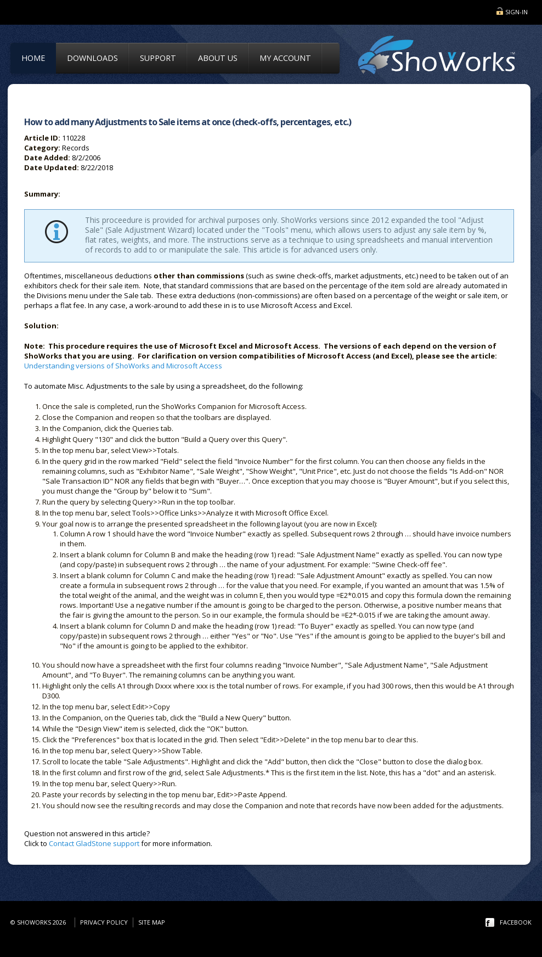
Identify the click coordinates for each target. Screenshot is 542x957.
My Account (285, 58)
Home (33, 58)
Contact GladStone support (94, 843)
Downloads (92, 58)
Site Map (151, 922)
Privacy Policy (104, 922)
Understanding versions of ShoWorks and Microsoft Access (123, 366)
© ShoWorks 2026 (39, 922)
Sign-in (516, 12)
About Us (218, 58)
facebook (516, 922)
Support (158, 58)
